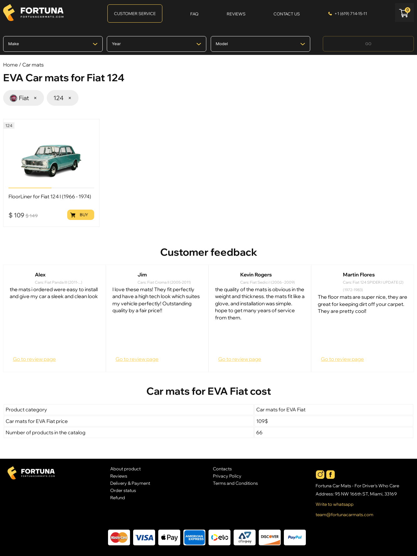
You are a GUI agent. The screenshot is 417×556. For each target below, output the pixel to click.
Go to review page (34, 359)
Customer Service (135, 13)
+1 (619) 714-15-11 (350, 13)
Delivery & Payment (130, 483)
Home (10, 64)
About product (125, 468)
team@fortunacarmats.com (344, 514)
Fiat (23, 98)
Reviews (118, 475)
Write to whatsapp (335, 504)
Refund (117, 497)
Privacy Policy (227, 475)
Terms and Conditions (235, 483)
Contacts (222, 468)
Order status (123, 490)
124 (62, 98)
